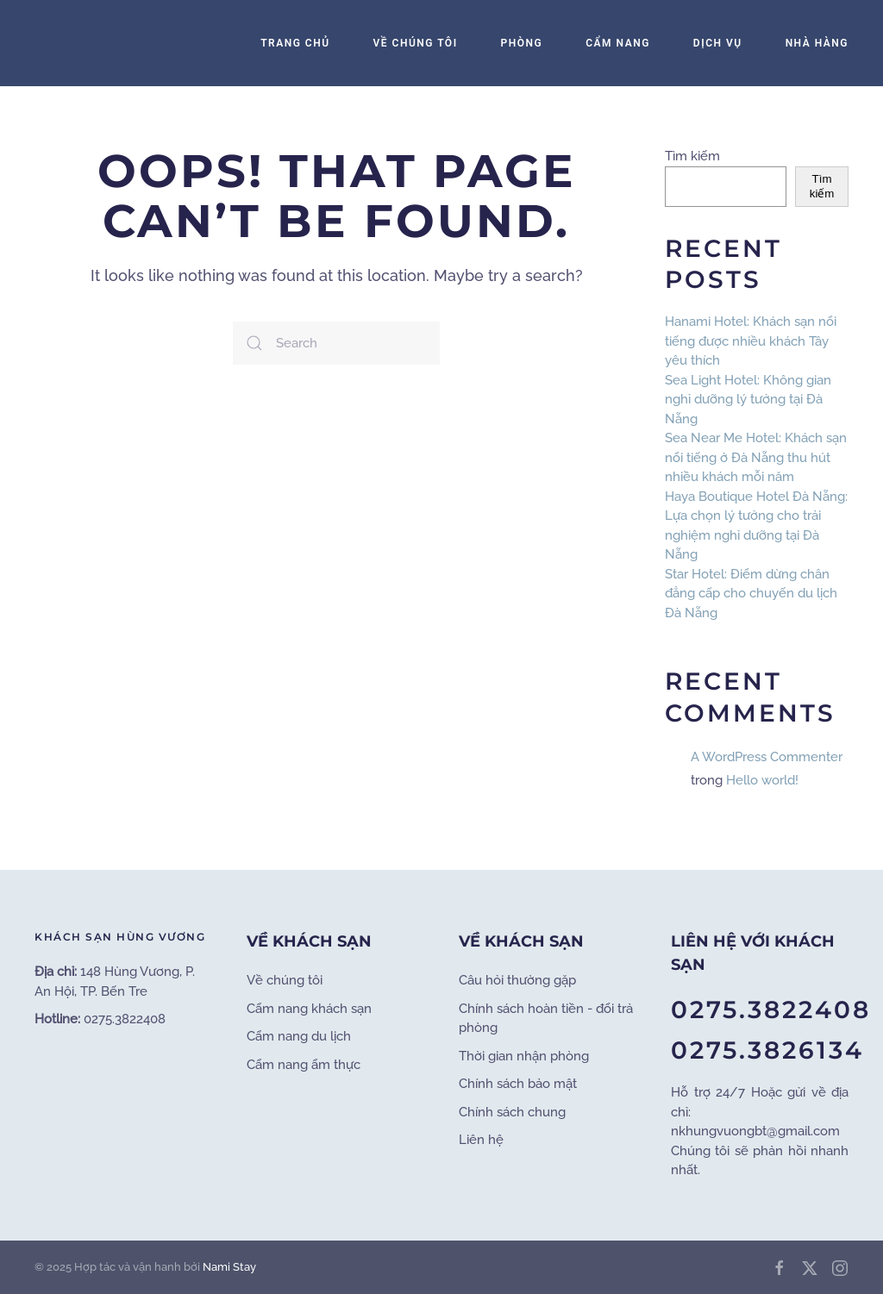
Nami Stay (229, 1266)
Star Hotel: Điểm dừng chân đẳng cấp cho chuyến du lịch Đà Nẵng (751, 593)
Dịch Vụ (717, 43)
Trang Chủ (294, 43)
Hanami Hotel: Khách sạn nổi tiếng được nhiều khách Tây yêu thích (750, 341)
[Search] (336, 343)
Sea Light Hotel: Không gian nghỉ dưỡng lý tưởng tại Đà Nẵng (748, 399)
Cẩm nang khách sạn (309, 1008)
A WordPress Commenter (766, 757)
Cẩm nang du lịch (299, 1036)
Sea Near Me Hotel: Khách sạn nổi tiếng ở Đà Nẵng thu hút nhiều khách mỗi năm (756, 457)
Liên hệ (481, 1139)
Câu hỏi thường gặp (517, 980)
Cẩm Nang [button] (618, 43)
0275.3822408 (771, 1009)
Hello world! (762, 780)
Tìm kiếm (692, 156)
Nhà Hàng (817, 43)
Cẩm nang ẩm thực (303, 1064)
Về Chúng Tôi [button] (415, 43)
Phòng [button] (522, 43)
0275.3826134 (767, 1050)
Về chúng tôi (285, 980)
